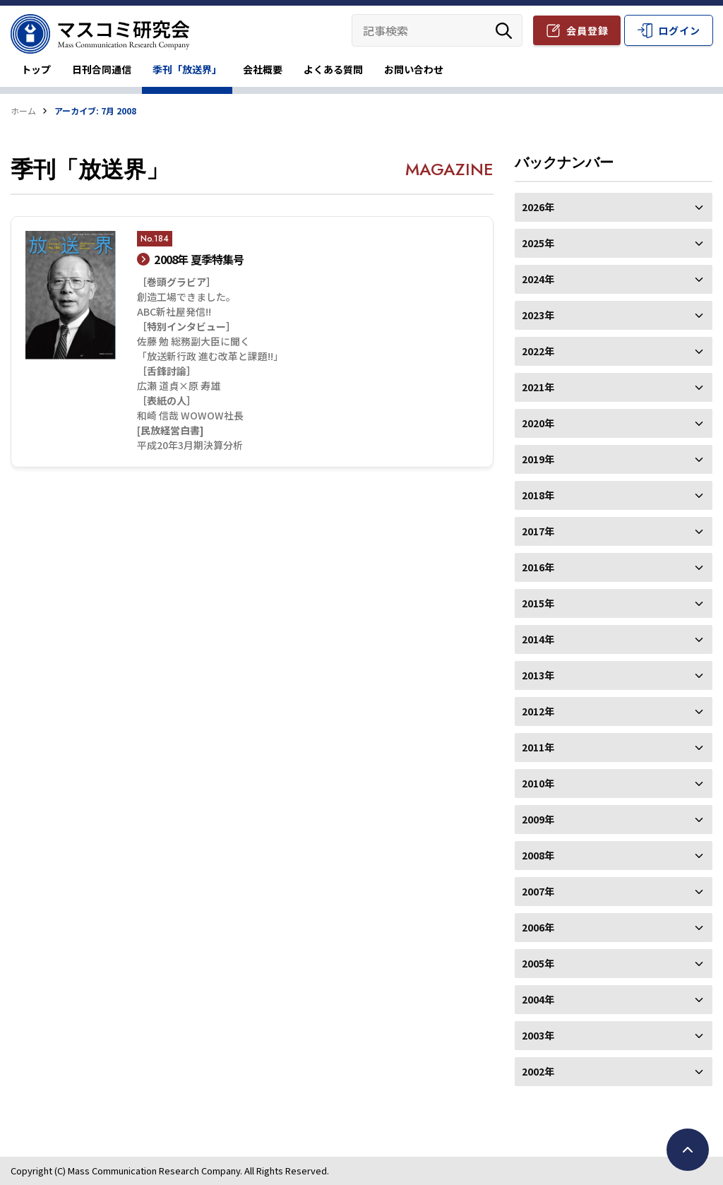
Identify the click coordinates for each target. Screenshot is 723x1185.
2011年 (613, 747)
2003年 (613, 1035)
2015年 (613, 603)
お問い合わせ (413, 69)
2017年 (613, 531)
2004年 (613, 999)
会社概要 (262, 69)
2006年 (613, 927)
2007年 (613, 891)
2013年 (613, 675)
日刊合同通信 (101, 69)
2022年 (613, 351)
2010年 (613, 783)
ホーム (23, 111)
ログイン (679, 30)
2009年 (613, 819)
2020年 (613, 423)
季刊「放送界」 (187, 69)
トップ (36, 69)
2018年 (613, 495)
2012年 (613, 711)
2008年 (613, 855)
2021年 (613, 387)
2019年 (613, 459)
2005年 (613, 963)
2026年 (613, 207)
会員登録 (587, 30)
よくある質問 (333, 69)
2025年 (613, 243)
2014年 (613, 639)
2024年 (613, 279)
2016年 (613, 567)
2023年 (613, 315)
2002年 (613, 1071)
